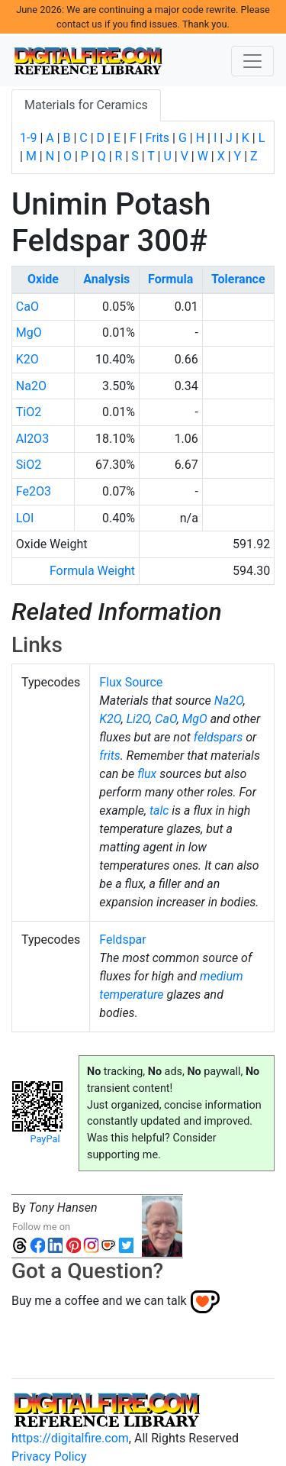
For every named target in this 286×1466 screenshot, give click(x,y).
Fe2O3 (33, 491)
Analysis (106, 279)
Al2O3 (32, 438)
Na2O (31, 386)
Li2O (138, 719)
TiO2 (28, 412)
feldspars (218, 737)
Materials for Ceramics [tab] (86, 105)
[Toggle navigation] (252, 61)
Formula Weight (92, 570)
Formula (170, 279)
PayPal (44, 1139)
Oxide (43, 279)
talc (159, 810)
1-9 (28, 138)
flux (146, 774)
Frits (157, 138)
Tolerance (238, 279)
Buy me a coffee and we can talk (99, 1300)
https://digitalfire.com (70, 1438)
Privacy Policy (49, 1456)
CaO (27, 306)
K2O (27, 359)
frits (110, 755)
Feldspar (122, 939)
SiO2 (28, 464)
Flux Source (130, 682)
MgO (29, 332)
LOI (25, 518)
